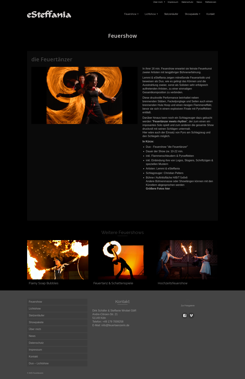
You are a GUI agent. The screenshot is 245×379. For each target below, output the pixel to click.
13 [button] (102, 122)
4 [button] (66, 122)
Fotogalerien (179, 188)
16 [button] (114, 122)
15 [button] (110, 122)
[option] (84, 95)
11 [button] (94, 122)
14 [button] (106, 122)
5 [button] (70, 122)
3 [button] (62, 122)
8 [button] (82, 122)
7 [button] (78, 122)
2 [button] (58, 122)
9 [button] (86, 122)
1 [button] (54, 122)
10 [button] (90, 122)
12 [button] (98, 122)
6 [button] (74, 122)
